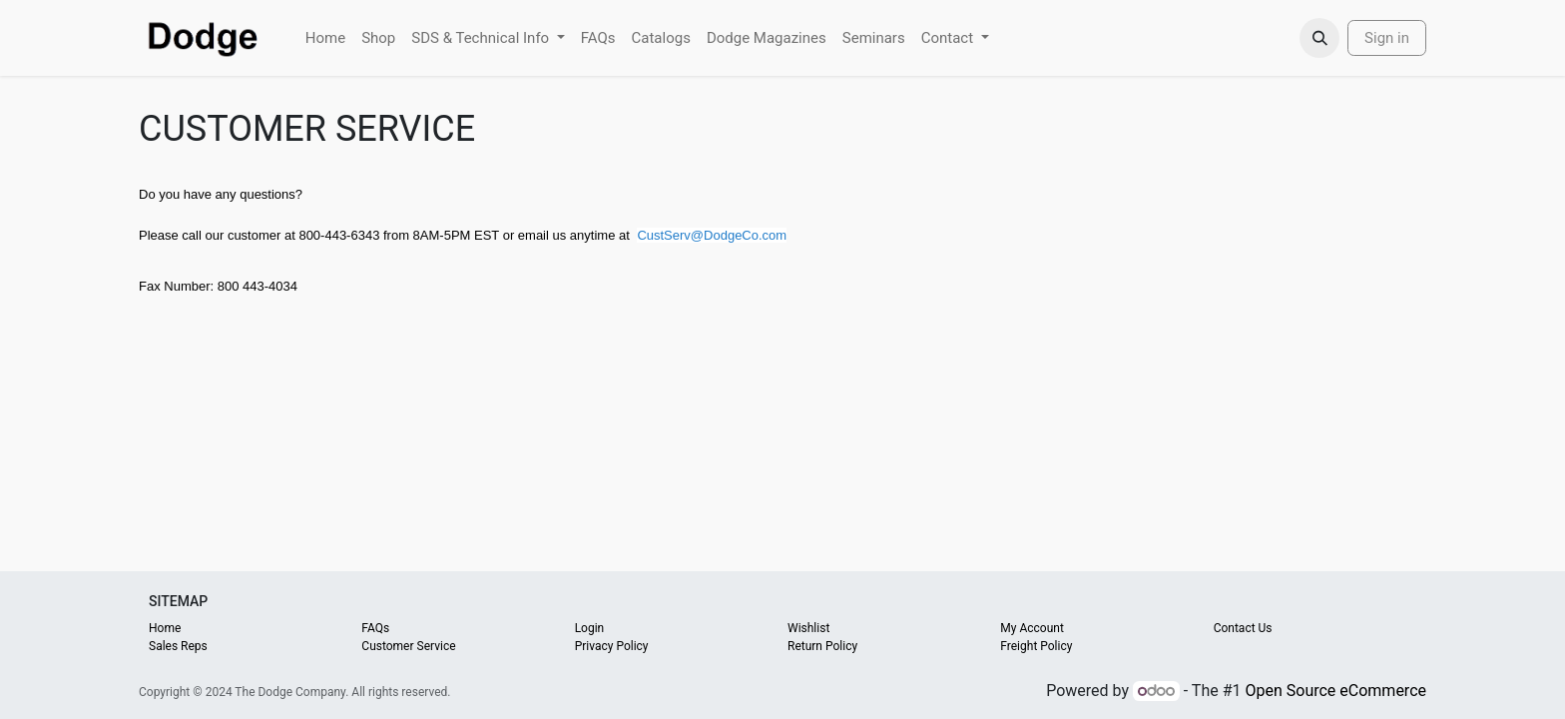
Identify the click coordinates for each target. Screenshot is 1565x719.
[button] (1319, 38)
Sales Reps (178, 646)
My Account (1032, 628)
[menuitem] (325, 38)
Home (165, 628)
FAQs (375, 628)
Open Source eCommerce (1335, 690)
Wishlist (808, 628)
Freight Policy (1036, 646)
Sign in (1386, 38)
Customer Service (408, 646)
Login (590, 628)
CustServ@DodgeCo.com (711, 235)
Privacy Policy (612, 646)
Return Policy (822, 646)
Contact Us (1243, 628)
